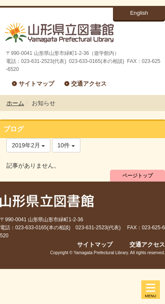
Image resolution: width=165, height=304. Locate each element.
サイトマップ (36, 83)
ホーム (15, 103)
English (139, 13)
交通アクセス (89, 83)
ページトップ (137, 176)
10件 (66, 145)
